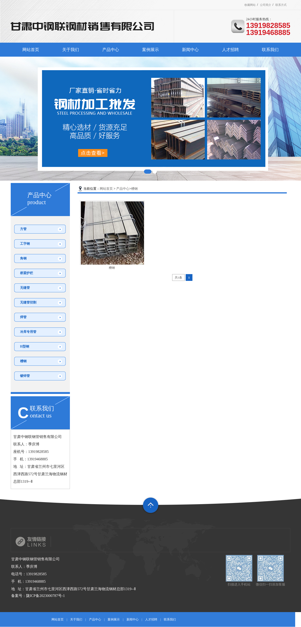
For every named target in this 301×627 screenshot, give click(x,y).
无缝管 (25, 287)
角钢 (23, 258)
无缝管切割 (28, 302)
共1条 (178, 277)
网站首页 (30, 49)
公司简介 (268, 5)
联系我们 (270, 49)
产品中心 (110, 49)
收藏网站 (252, 5)
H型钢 (24, 346)
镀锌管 (25, 376)
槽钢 (23, 361)
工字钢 (25, 243)
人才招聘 (230, 49)
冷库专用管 (28, 332)
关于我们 (70, 49)
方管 (23, 229)
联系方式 (283, 5)
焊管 (23, 317)
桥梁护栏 (26, 273)
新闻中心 (190, 49)
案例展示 (150, 49)
